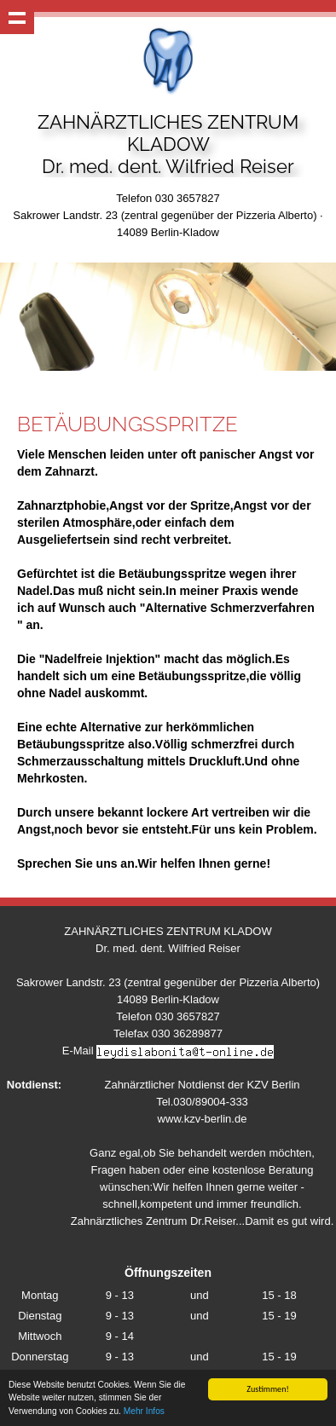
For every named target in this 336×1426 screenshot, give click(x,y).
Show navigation (17, 17)
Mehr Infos (144, 1412)
